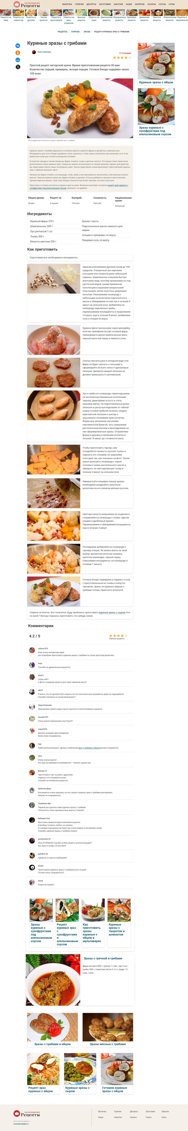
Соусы (162, 4)
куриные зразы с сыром (112, 612)
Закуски (118, 4)
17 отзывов (125, 53)
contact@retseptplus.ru (21, 1124)
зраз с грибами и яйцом (89, 748)
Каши (129, 4)
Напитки (140, 4)
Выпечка (67, 4)
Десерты (91, 4)
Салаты (151, 4)
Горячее (79, 4)
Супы (172, 4)
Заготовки (105, 4)
